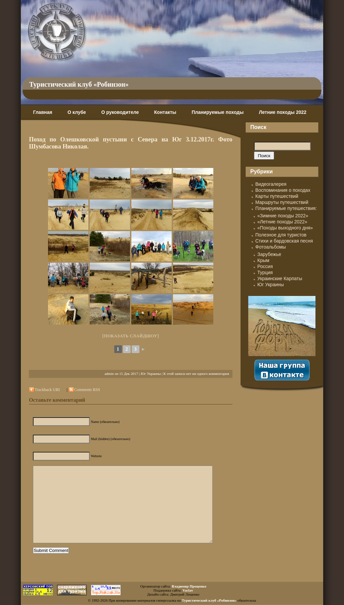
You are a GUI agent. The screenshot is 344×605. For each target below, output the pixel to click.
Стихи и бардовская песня (284, 241)
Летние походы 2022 (282, 112)
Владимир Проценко (189, 586)
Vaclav (187, 590)
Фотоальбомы (270, 247)
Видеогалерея (271, 184)
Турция (265, 272)
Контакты (165, 112)
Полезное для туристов (280, 234)
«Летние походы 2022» (282, 221)
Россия (265, 266)
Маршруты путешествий (281, 202)
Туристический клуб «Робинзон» (79, 84)
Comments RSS (87, 389)
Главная (42, 112)
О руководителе (120, 112)
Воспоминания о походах (282, 190)
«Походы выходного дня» (285, 227)
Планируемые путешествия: (286, 208)
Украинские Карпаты (279, 278)
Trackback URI (47, 389)
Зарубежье (269, 254)
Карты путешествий (276, 196)
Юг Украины (151, 374)
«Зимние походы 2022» (282, 215)
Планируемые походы (217, 112)
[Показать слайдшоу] (130, 335)
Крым (263, 260)
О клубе (77, 112)
